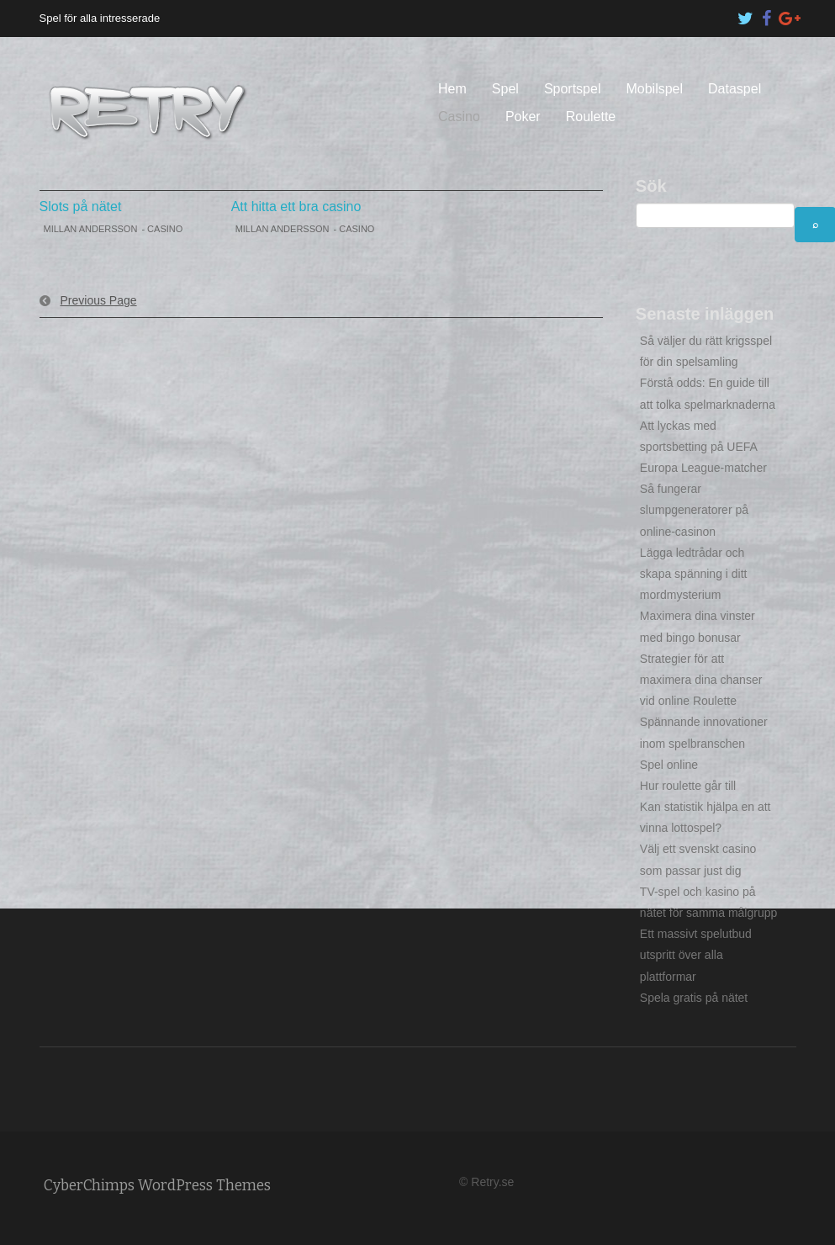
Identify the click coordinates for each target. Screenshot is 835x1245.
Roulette (591, 116)
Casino (459, 116)
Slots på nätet (81, 206)
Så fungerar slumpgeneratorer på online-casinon (694, 510)
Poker (523, 116)
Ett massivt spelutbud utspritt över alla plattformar (696, 955)
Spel (505, 89)
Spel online (669, 764)
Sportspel (572, 89)
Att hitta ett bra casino (296, 206)
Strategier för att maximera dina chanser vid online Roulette (701, 679)
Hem (452, 89)
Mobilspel (654, 89)
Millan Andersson (91, 229)
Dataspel (734, 89)
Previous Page (99, 300)
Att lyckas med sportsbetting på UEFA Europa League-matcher (703, 446)
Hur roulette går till (688, 785)
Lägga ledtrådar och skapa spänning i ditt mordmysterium (694, 573)
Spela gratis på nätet (694, 997)
